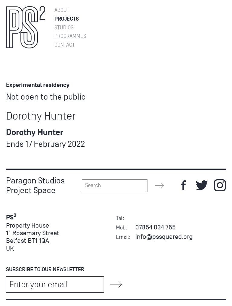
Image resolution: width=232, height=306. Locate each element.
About (61, 10)
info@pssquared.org (164, 236)
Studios (63, 28)
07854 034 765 (155, 227)
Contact (64, 45)
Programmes (70, 36)
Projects (66, 19)
